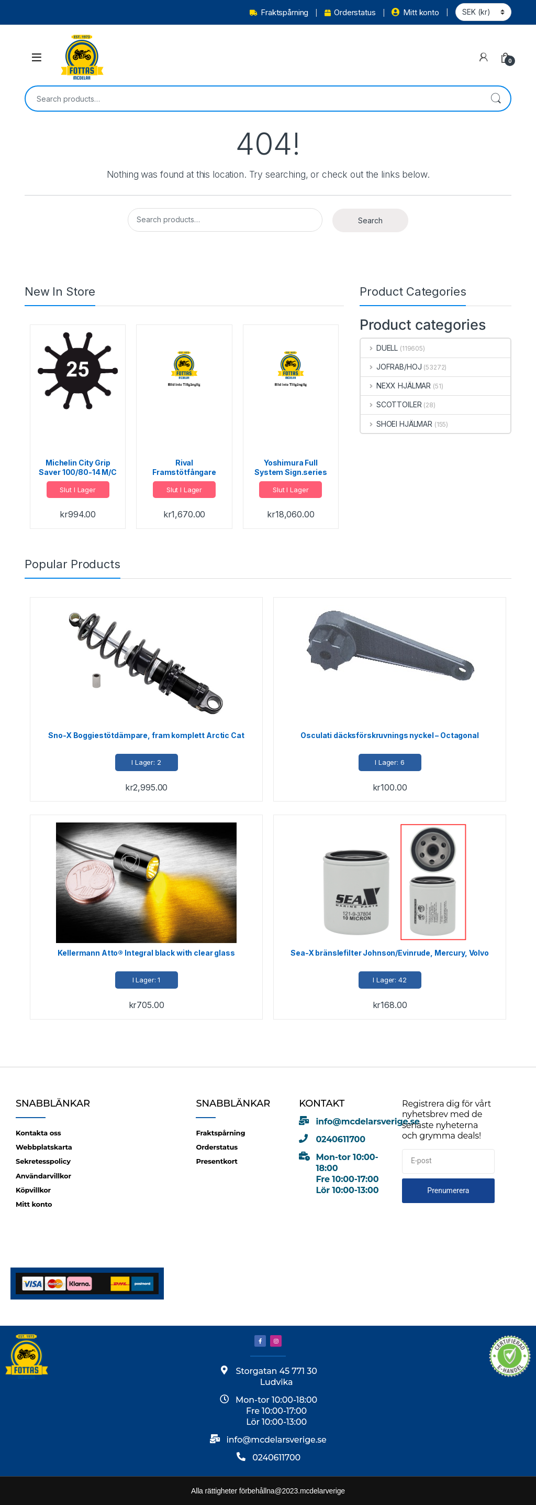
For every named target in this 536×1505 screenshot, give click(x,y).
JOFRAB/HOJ (391, 366)
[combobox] (253, 98)
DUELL (379, 347)
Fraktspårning (279, 12)
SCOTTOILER (391, 404)
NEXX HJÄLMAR (396, 385)
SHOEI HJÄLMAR (396, 423)
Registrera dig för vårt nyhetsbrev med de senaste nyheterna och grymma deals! (446, 1120)
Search (495, 98)
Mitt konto (415, 12)
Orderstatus (350, 12)
